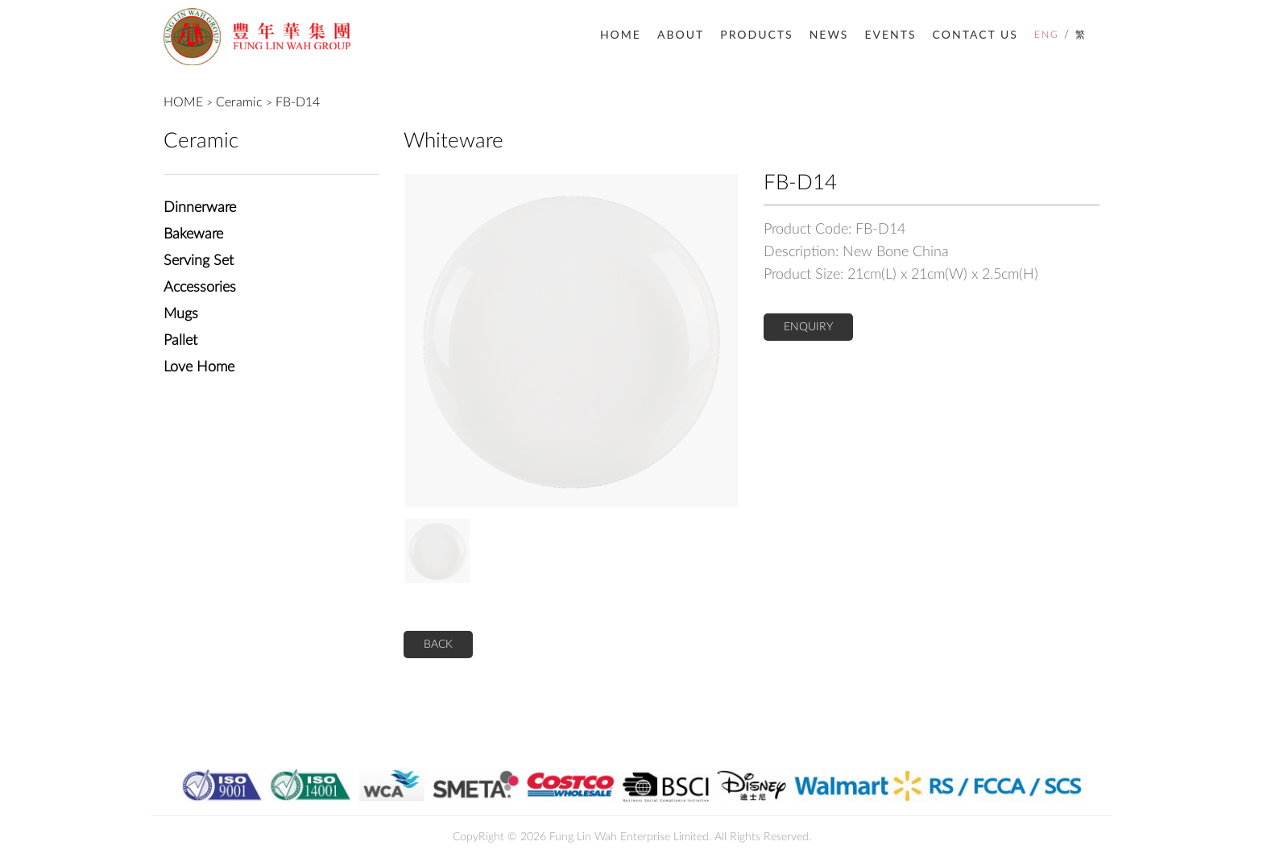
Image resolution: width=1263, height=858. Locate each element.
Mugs (181, 314)
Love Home (199, 367)
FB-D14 (297, 102)
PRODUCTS (756, 34)
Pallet (180, 341)
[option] (571, 340)
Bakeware (193, 234)
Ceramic (239, 102)
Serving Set (199, 261)
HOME (620, 34)
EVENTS (890, 34)
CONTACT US (975, 34)
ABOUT (680, 34)
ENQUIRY (808, 327)
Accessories (200, 287)
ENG (1046, 34)
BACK (438, 644)
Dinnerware (200, 208)
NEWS (829, 34)
